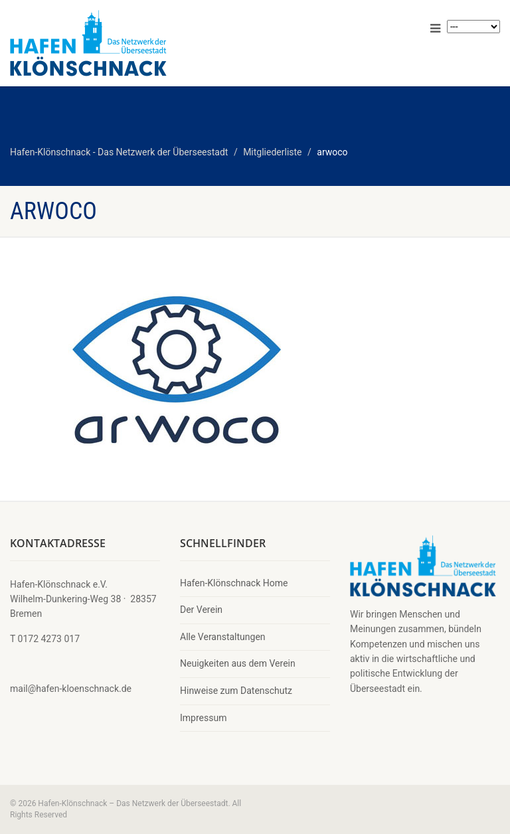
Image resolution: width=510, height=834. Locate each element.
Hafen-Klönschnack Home (234, 583)
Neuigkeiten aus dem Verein (238, 663)
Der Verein (201, 609)
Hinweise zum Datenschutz (236, 690)
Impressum (203, 717)
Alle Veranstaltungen (223, 636)
